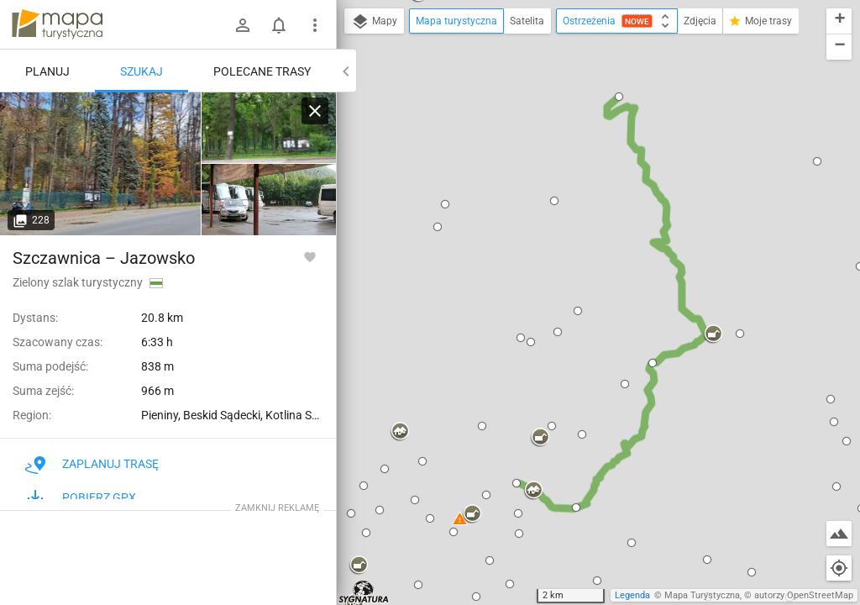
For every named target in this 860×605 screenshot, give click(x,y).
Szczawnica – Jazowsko (104, 258)
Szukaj (141, 71)
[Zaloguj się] (242, 25)
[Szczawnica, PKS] (269, 128)
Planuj (47, 71)
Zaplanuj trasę (92, 464)
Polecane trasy (262, 71)
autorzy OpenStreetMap (803, 595)
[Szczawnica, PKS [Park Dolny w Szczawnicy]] (101, 163)
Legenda (632, 595)
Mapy (374, 22)
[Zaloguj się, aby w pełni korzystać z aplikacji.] (309, 256)
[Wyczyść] (315, 110)
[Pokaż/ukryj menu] (315, 25)
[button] (445, 204)
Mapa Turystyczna (702, 595)
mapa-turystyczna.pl (57, 24)
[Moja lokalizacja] (839, 568)
